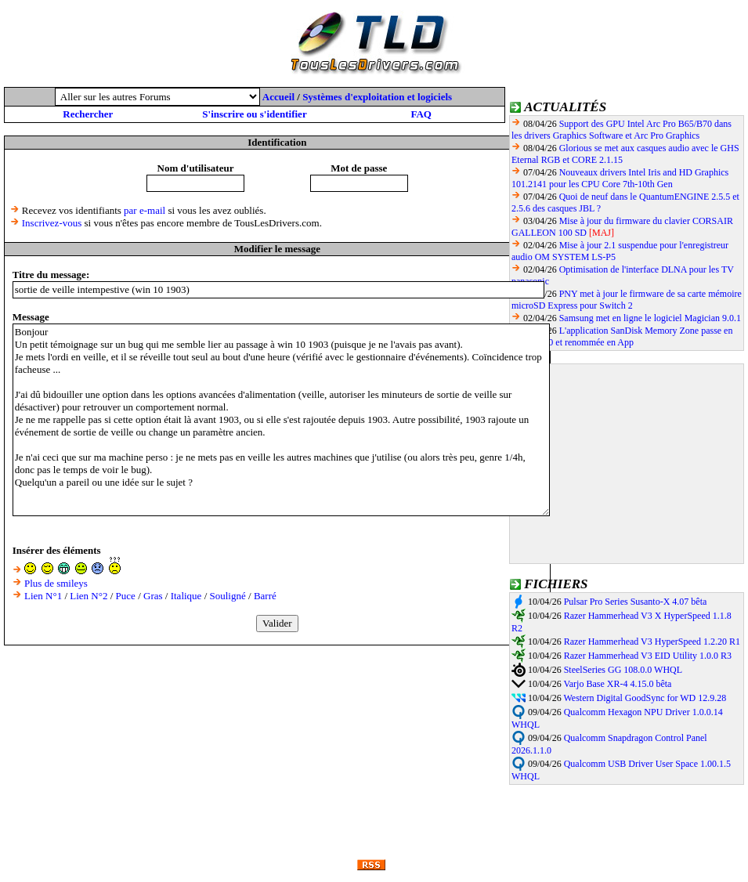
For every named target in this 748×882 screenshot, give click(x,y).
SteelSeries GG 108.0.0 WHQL (623, 669)
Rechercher (88, 114)
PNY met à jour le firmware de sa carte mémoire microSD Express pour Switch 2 (626, 299)
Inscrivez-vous (52, 223)
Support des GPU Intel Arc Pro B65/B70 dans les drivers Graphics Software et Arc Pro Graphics (621, 129)
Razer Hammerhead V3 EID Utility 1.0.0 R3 (648, 655)
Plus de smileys (56, 583)
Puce (126, 596)
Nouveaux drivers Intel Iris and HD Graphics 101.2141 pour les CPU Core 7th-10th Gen (619, 178)
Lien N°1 (43, 596)
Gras (153, 596)
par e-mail (144, 210)
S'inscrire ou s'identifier (254, 114)
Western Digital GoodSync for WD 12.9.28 (644, 697)
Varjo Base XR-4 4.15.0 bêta (617, 683)
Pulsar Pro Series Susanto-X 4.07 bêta (635, 601)
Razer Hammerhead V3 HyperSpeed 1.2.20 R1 (652, 641)
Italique (186, 596)
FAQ (420, 114)
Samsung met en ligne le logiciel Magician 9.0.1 (650, 318)
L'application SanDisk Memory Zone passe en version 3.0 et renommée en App (621, 336)
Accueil (278, 97)
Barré (265, 596)
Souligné (228, 596)
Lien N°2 (88, 596)
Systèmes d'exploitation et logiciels (377, 97)
